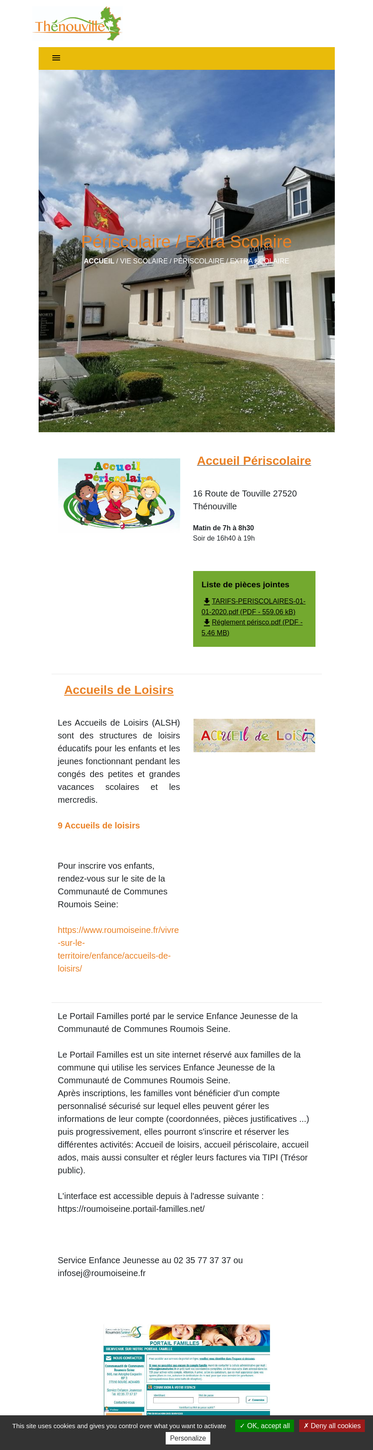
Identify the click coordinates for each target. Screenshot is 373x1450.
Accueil (99, 261)
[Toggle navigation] (56, 58)
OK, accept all (265, 1425)
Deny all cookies (332, 1425)
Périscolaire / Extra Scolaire (231, 261)
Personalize (188, 1438)
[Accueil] (77, 23)
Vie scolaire (144, 261)
